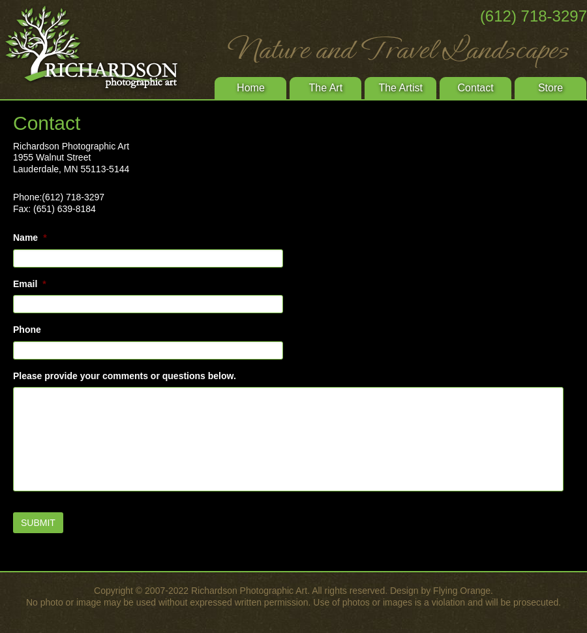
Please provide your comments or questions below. (124, 376)
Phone (27, 329)
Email (29, 284)
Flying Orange (461, 590)
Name (30, 237)
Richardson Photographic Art (98, 49)
